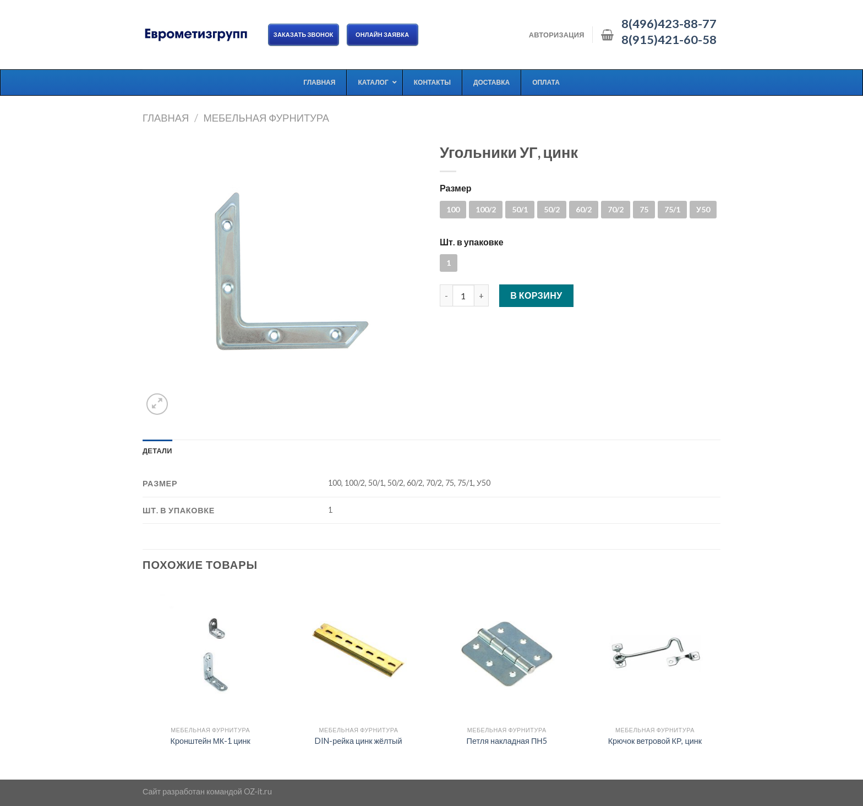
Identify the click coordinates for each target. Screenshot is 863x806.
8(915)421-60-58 (669, 39)
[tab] (157, 451)
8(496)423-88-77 (669, 24)
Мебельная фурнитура (266, 118)
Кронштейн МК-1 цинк (210, 740)
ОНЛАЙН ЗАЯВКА (382, 34)
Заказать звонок (303, 34)
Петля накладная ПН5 (507, 740)
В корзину (536, 295)
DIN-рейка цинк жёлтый (358, 740)
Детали (157, 450)
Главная (166, 118)
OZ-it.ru (258, 791)
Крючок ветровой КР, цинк (655, 740)
